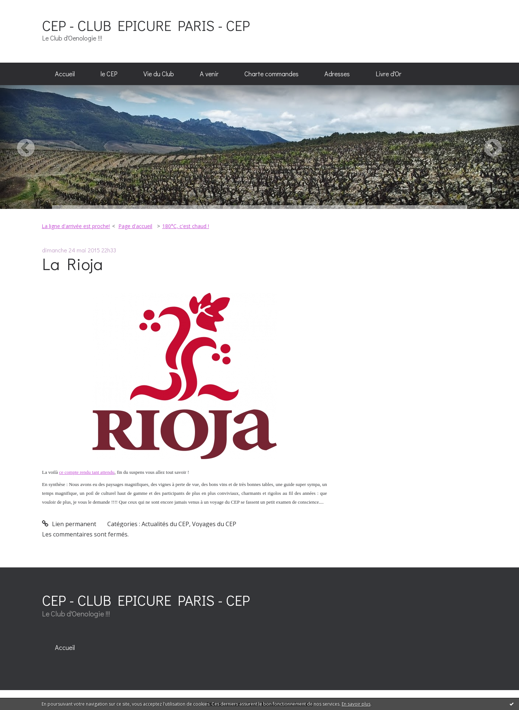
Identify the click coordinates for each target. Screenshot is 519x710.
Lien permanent (69, 524)
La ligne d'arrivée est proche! (76, 226)
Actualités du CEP (165, 524)
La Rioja (72, 263)
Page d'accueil (135, 226)
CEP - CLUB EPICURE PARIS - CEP (146, 25)
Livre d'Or (388, 73)
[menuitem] (65, 74)
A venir (209, 73)
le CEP (109, 73)
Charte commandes (271, 73)
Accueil (65, 73)
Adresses (337, 73)
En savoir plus (356, 704)
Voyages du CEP (214, 524)
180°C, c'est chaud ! (185, 226)
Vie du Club (158, 73)
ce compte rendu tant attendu (86, 472)
